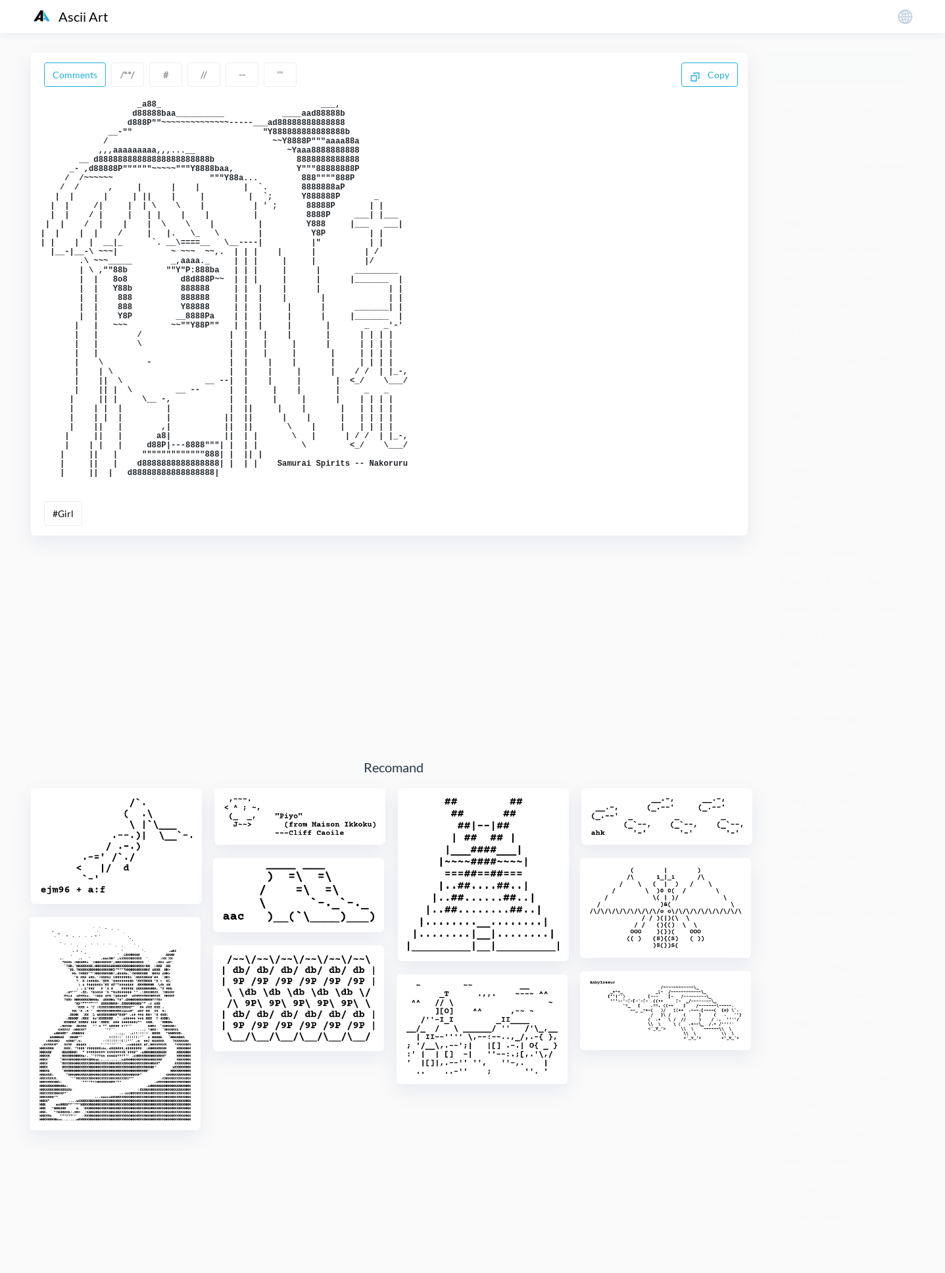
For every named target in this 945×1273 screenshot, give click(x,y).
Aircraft (797, 166)
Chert (851, 856)
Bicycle (863, 525)
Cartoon (846, 746)
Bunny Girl (803, 635)
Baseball (859, 442)
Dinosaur (800, 1188)
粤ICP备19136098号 (811, 1253)
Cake (849, 663)
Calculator (802, 691)
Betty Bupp (803, 525)
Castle (845, 774)
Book (879, 580)
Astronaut (801, 359)
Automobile (805, 387)
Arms (792, 304)
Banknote (800, 442)
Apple (793, 276)
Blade (792, 580)
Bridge (883, 608)
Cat (887, 774)
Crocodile (801, 1105)
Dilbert (839, 1160)
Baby (862, 387)
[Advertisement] (394, 724)
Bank (838, 414)
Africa (846, 138)
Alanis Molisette (869, 166)
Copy (709, 75)
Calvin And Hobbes (820, 718)
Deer (855, 1133)
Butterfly (799, 663)
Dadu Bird (802, 1133)
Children (854, 884)
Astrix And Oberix (818, 331)
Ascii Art (71, 16)
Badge (793, 414)
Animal (841, 221)
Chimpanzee (806, 912)
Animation (802, 249)
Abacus (796, 138)
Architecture (853, 276)
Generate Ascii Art (841, 67)
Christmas (802, 939)
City (789, 967)
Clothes (836, 967)
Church (860, 939)
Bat (852, 470)
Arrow (838, 304)
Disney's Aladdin (815, 1216)
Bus (854, 635)
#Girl (63, 590)
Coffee (794, 1022)
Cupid (856, 1105)
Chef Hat (799, 856)
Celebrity (847, 801)
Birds (791, 553)
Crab (832, 1078)
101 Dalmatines (851, 110)
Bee (842, 497)
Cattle (793, 801)
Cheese (864, 829)
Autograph (866, 359)
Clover (852, 995)
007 (788, 110)
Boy (840, 608)
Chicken (797, 884)
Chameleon (804, 829)
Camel (794, 746)
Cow (790, 1078)
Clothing (798, 995)
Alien (791, 193)
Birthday (842, 553)
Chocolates (877, 912)
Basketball (802, 470)
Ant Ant (862, 249)
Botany (795, 608)
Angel (792, 221)
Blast (836, 580)
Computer (852, 1022)
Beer (881, 497)
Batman (796, 497)
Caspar (795, 774)
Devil (791, 1160)
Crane (877, 1078)
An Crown (846, 193)
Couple (860, 1050)
